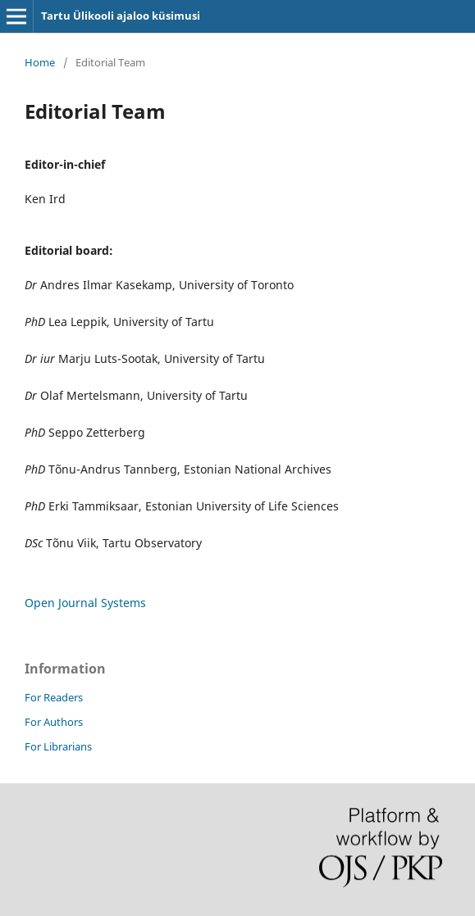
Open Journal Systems (85, 602)
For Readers (54, 697)
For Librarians (58, 746)
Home (40, 62)
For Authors (54, 721)
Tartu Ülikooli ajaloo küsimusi (120, 15)
